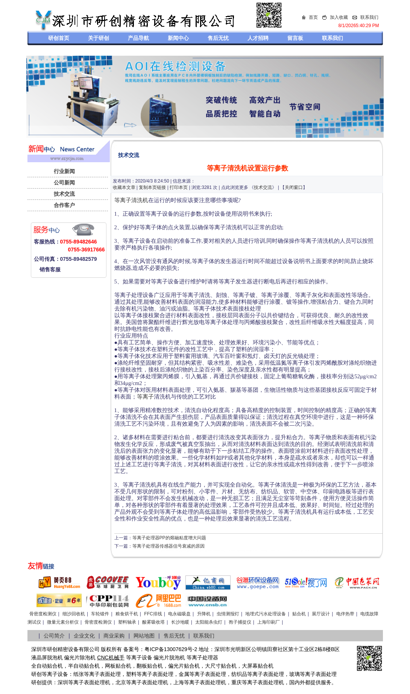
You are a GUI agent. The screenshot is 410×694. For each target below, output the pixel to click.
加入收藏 (339, 17)
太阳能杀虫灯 (208, 622)
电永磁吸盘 (179, 613)
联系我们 (369, 17)
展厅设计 (321, 613)
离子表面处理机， (268, 682)
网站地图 (144, 636)
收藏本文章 (124, 187)
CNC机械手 (110, 657)
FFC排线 (153, 613)
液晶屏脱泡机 (47, 657)
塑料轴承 (127, 622)
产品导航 (138, 38)
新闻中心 (178, 38)
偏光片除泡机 (80, 657)
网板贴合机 (118, 666)
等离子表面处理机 (89, 682)
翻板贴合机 (150, 666)
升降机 (204, 613)
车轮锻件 (100, 613)
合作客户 (64, 205)
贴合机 (299, 613)
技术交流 (64, 194)
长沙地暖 (180, 622)
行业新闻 (64, 171)
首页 (313, 17)
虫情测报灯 (228, 613)
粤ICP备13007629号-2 (170, 649)
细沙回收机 (73, 613)
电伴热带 (345, 613)
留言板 (295, 38)
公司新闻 (64, 183)
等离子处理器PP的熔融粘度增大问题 (169, 537)
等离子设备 (139, 657)
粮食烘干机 (126, 613)
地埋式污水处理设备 (265, 613)
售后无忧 (218, 38)
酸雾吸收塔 (153, 622)
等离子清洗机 (131, 200)
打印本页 (179, 187)
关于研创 (98, 38)
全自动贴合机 (47, 666)
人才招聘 (258, 38)
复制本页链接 (152, 187)
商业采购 (114, 636)
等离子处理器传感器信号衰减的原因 (168, 546)
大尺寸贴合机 (221, 666)
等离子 (145, 397)
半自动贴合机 (84, 666)
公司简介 (54, 636)
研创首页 (58, 38)
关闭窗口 (294, 187)
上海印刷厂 (268, 622)
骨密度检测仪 (42, 613)
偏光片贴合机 (184, 666)
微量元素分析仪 (63, 622)
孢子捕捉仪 (240, 622)
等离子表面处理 (102, 674)
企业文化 (84, 636)
